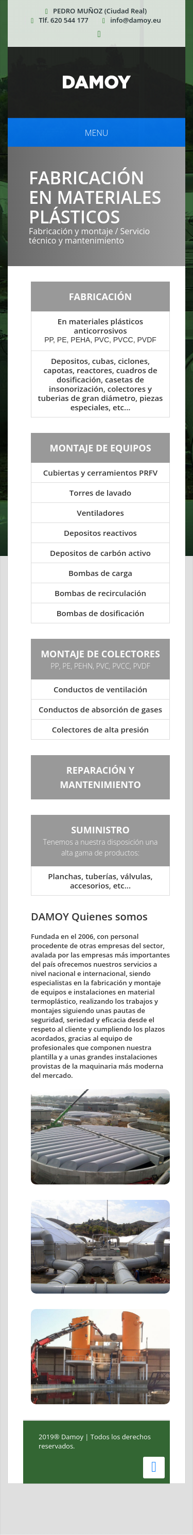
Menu (97, 132)
